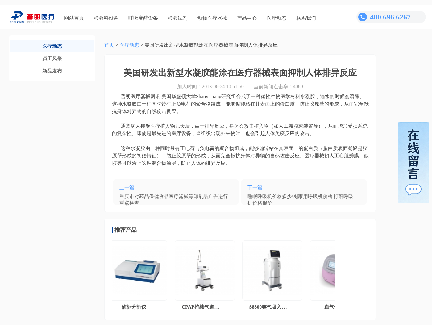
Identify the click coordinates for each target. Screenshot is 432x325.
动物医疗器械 (212, 18)
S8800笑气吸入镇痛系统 (276, 307)
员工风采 (52, 58)
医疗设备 (181, 133)
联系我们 (306, 18)
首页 (109, 45)
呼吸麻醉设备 (143, 18)
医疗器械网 (143, 96)
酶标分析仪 (135, 307)
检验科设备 (106, 18)
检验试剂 (178, 18)
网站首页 (74, 18)
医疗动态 (276, 18)
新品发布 (52, 70)
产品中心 (247, 18)
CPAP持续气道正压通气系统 (213, 307)
